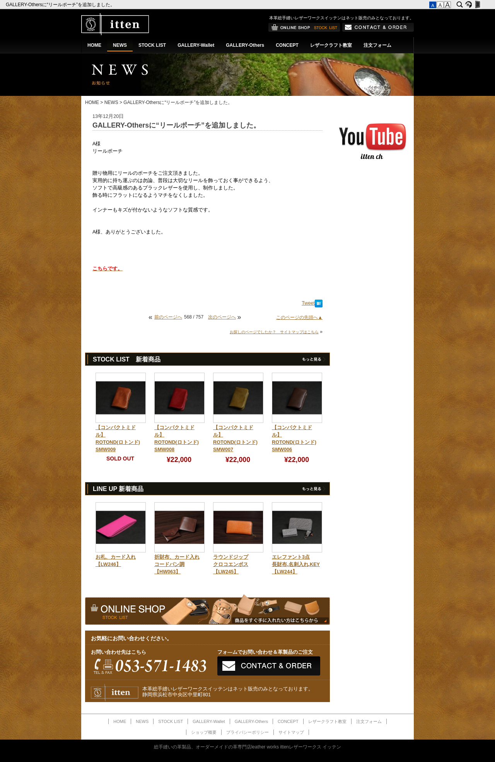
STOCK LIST (152, 45)
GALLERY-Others (245, 45)
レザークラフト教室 (331, 45)
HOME (94, 45)
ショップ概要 (204, 732)
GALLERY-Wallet (196, 45)
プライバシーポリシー (247, 732)
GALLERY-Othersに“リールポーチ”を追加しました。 (61, 4)
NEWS (120, 45)
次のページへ (222, 317)
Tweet (308, 303)
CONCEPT (287, 45)
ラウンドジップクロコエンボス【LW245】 (230, 564)
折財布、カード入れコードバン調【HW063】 (177, 564)
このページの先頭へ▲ (299, 317)
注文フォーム (377, 45)
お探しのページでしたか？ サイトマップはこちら (274, 332)
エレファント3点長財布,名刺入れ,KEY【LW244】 (296, 564)
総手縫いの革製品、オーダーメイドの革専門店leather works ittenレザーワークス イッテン (247, 747)
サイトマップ (291, 732)
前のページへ (168, 317)
